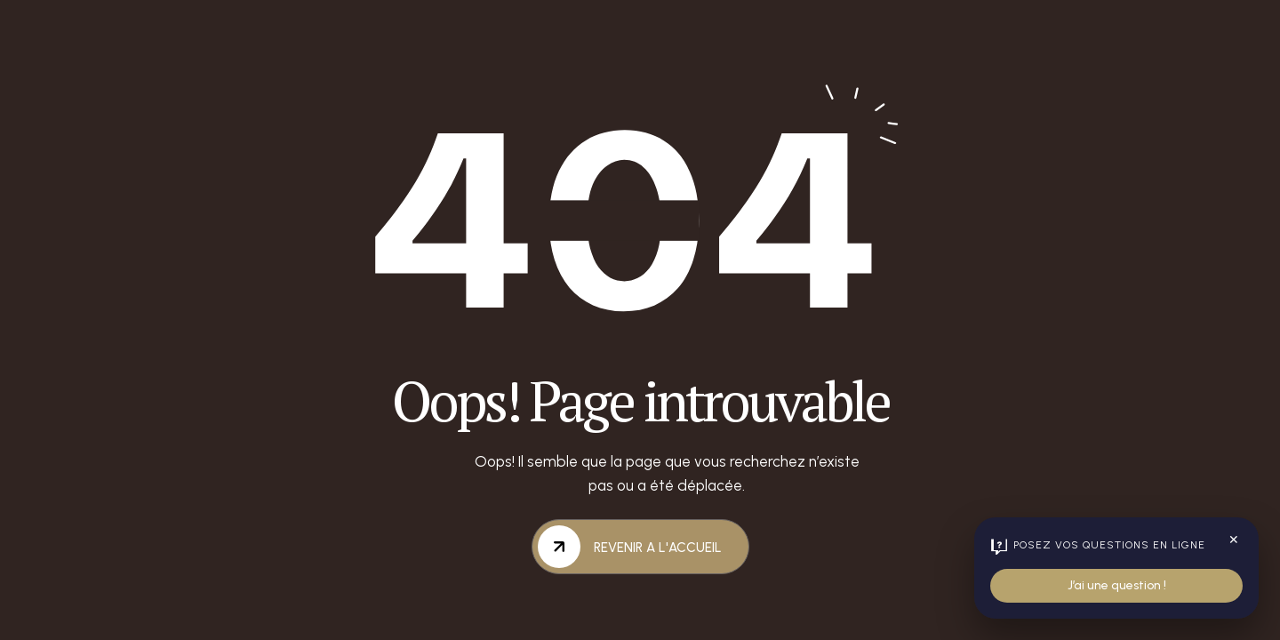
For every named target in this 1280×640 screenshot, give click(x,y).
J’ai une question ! (1117, 585)
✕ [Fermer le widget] (1233, 540)
